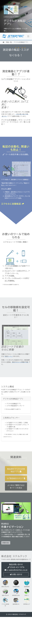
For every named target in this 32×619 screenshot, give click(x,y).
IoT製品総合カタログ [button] (16, 481)
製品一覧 (9, 42)
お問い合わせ (16, 574)
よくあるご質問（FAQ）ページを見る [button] (16, 489)
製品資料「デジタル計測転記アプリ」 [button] (16, 473)
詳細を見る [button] (5, 546)
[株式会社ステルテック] (28, 36)
